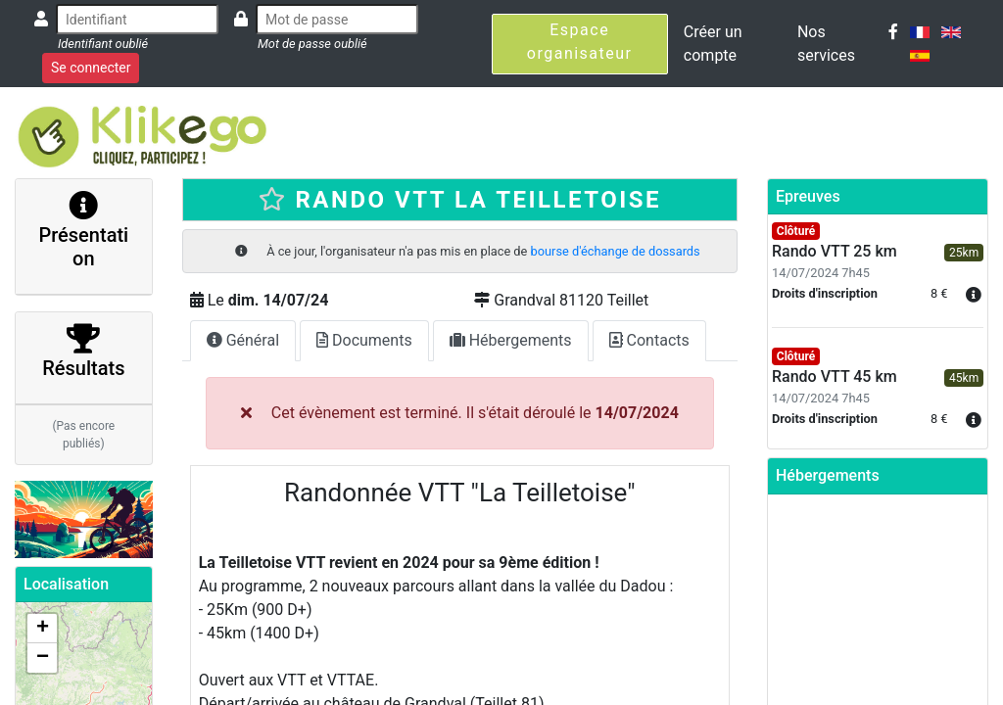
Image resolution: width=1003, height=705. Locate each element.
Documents (364, 340)
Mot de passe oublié (312, 43)
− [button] (42, 658)
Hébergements (511, 340)
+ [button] (42, 628)
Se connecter (90, 67)
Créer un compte (713, 44)
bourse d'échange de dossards (615, 251)
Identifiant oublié (103, 43)
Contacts (649, 340)
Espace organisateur (580, 42)
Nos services (826, 44)
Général (243, 340)
